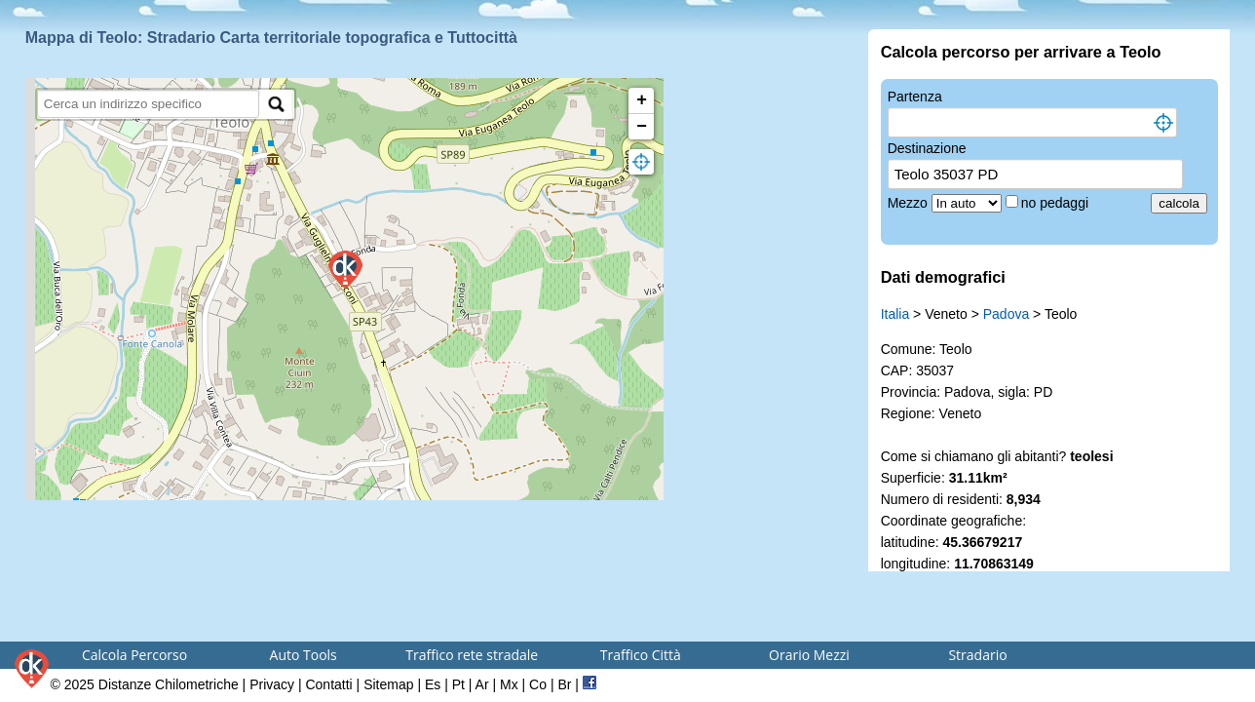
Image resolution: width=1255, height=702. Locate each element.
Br (564, 684)
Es (432, 684)
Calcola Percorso (134, 654)
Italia (895, 314)
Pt (458, 684)
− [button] (641, 126)
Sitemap (388, 684)
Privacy (271, 684)
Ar (482, 684)
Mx (509, 684)
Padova (1006, 314)
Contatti (328, 684)
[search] (148, 104)
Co (538, 684)
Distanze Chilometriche (168, 684)
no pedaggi (1056, 203)
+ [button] (641, 100)
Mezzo (910, 203)
